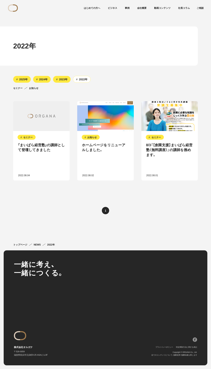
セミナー (18, 88)
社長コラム (184, 8)
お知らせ (33, 88)
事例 (127, 8)
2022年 (83, 79)
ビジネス (112, 8)
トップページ (20, 245)
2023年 (63, 79)
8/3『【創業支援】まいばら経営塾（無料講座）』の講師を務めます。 (169, 150)
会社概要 (142, 8)
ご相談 (200, 8)
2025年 (23, 79)
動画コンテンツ (162, 8)
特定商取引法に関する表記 (186, 347)
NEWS (37, 245)
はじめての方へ (92, 8)
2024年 (43, 79)
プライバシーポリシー (164, 347)
